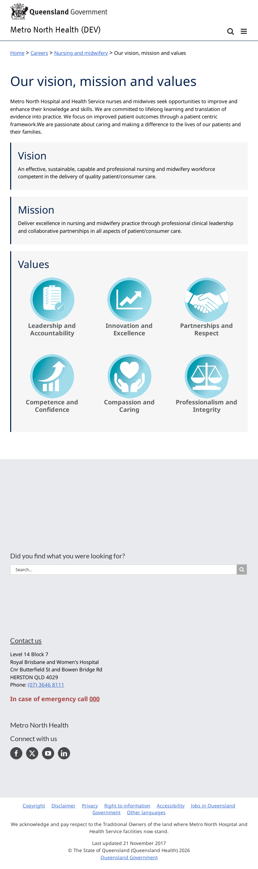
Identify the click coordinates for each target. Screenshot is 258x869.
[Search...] (123, 569)
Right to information (127, 805)
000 (94, 699)
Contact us (26, 640)
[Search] (242, 569)
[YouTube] (48, 753)
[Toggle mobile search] (230, 31)
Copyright (34, 805)
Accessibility (171, 805)
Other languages (146, 812)
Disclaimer (63, 805)
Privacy (90, 805)
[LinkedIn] (64, 753)
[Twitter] (32, 753)
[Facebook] (16, 753)
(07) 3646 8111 (46, 684)
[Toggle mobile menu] (244, 31)
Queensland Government (129, 857)
